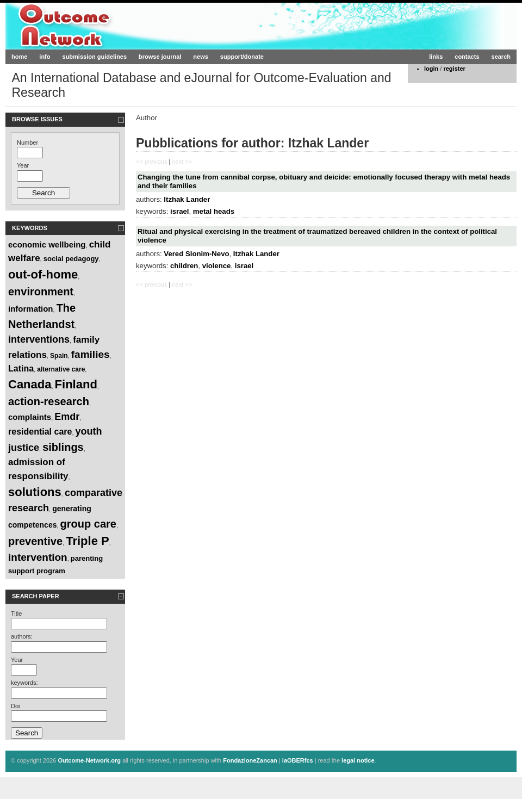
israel (179, 211)
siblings (63, 447)
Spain (59, 356)
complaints (29, 417)
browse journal (160, 56)
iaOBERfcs (297, 760)
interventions (39, 339)
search (501, 56)
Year (23, 165)
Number (27, 142)
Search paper (35, 596)
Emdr (66, 416)
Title (16, 613)
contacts (467, 56)
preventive (35, 541)
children (184, 266)
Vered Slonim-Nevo (196, 254)
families (90, 354)
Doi (15, 706)
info (44, 56)
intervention (37, 557)
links (436, 56)
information (30, 308)
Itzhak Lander (187, 199)
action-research (48, 401)
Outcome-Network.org (111, 26)
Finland (76, 384)
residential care (40, 431)
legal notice (358, 760)
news (200, 56)
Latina (21, 368)
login (431, 68)
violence (216, 266)
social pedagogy (71, 259)
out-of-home (43, 274)
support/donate (242, 56)
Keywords (29, 228)
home (19, 56)
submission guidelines (95, 56)
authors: (22, 636)
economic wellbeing (47, 244)
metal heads (213, 211)
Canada (29, 384)
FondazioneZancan (250, 760)
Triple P (87, 541)
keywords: (24, 682)
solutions (34, 492)
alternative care (61, 369)
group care (88, 524)
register (454, 68)
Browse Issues (37, 119)
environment (40, 292)
